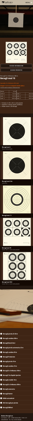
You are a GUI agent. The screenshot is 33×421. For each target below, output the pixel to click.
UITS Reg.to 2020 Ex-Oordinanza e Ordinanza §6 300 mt (10, 87)
